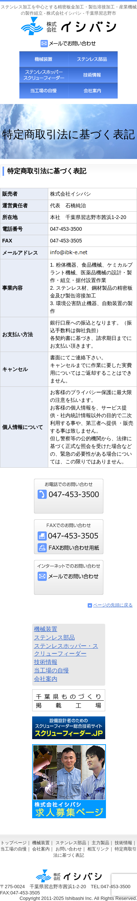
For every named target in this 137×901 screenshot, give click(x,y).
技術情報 (92, 75)
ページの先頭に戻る (113, 605)
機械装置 (43, 59)
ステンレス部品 (92, 59)
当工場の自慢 (43, 91)
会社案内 (92, 91)
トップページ (13, 842)
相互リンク (98, 849)
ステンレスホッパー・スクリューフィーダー (66, 650)
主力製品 (100, 842)
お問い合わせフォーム (68, 43)
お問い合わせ (69, 849)
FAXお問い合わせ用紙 (69, 547)
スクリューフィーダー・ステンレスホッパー (43, 75)
